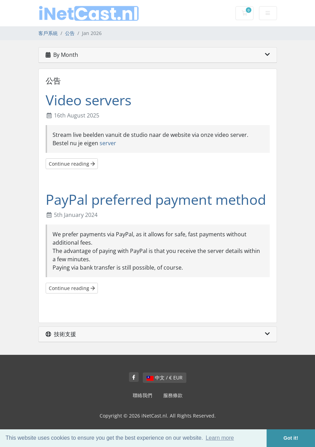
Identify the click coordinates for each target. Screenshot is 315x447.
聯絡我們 (142, 395)
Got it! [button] (291, 438)
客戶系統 (48, 33)
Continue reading (72, 163)
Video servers (88, 99)
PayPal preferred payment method (156, 199)
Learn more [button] (220, 438)
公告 (70, 33)
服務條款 (173, 395)
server (108, 143)
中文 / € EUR (165, 377)
